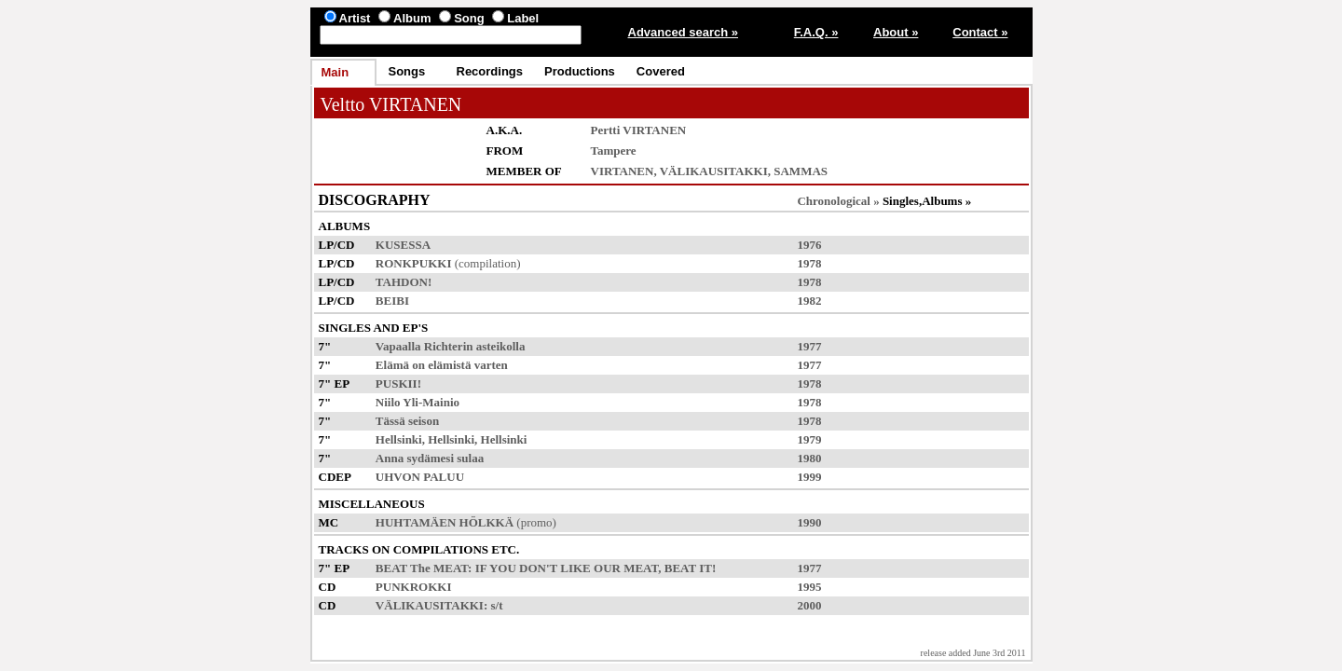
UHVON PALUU (420, 477)
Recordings (490, 71)
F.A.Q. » (816, 32)
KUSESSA (403, 245)
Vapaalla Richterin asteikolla (451, 346)
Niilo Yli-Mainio (417, 402)
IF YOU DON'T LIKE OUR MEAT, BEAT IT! (596, 568)
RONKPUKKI (414, 263)
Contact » (979, 32)
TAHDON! (403, 282)
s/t (497, 605)
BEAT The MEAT (422, 568)
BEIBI (392, 301)
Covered (661, 71)
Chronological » (838, 201)
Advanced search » (683, 32)
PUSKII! (398, 383)
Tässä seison (407, 421)
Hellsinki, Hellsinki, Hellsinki (451, 439)
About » (895, 32)
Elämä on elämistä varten (442, 365)
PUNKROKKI (414, 587)
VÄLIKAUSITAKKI (714, 171)
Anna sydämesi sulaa (430, 458)
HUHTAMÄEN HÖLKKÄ (445, 522)
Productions (579, 71)
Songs (407, 71)
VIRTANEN (622, 171)
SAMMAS (801, 171)
